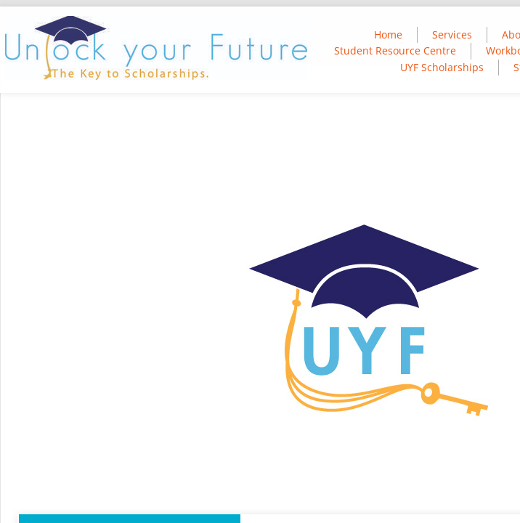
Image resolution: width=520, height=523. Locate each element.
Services (452, 34)
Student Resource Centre (395, 50)
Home (388, 34)
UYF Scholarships (442, 67)
